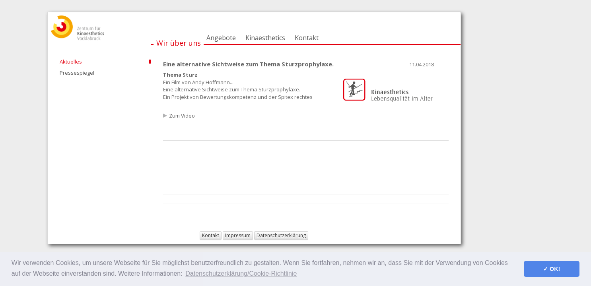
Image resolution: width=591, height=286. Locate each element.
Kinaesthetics (265, 37)
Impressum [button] (238, 235)
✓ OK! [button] (551, 269)
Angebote (221, 37)
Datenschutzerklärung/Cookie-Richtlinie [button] (241, 273)
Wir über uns (178, 43)
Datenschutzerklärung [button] (281, 235)
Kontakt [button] (210, 235)
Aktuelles (71, 61)
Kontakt (307, 37)
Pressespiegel (77, 72)
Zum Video (182, 115)
